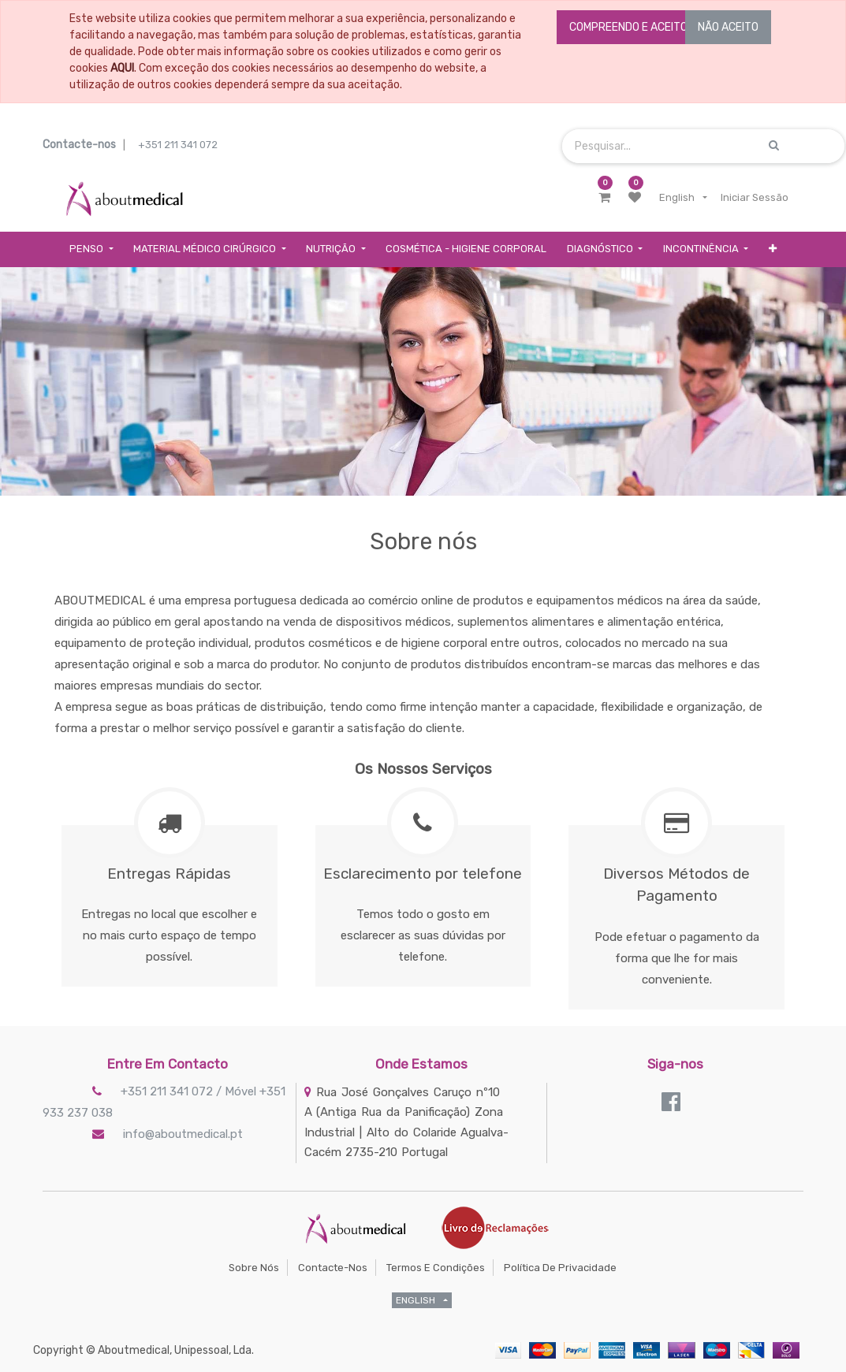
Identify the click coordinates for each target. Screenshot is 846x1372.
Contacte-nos (332, 1267)
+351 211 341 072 (178, 145)
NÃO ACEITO (728, 27)
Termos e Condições (435, 1267)
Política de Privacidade (560, 1267)
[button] (772, 249)
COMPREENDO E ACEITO (628, 27)
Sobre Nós (254, 1267)
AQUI (122, 68)
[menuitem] (466, 249)
